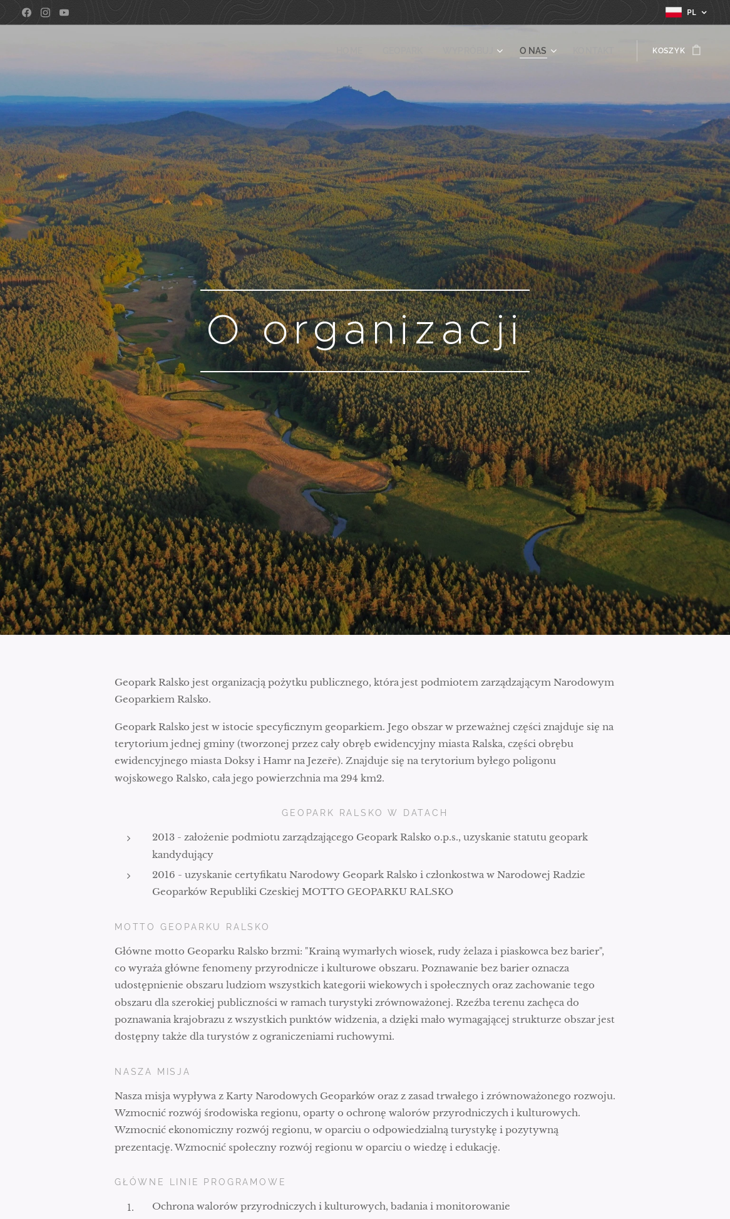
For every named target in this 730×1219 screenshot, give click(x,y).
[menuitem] (367, 50)
